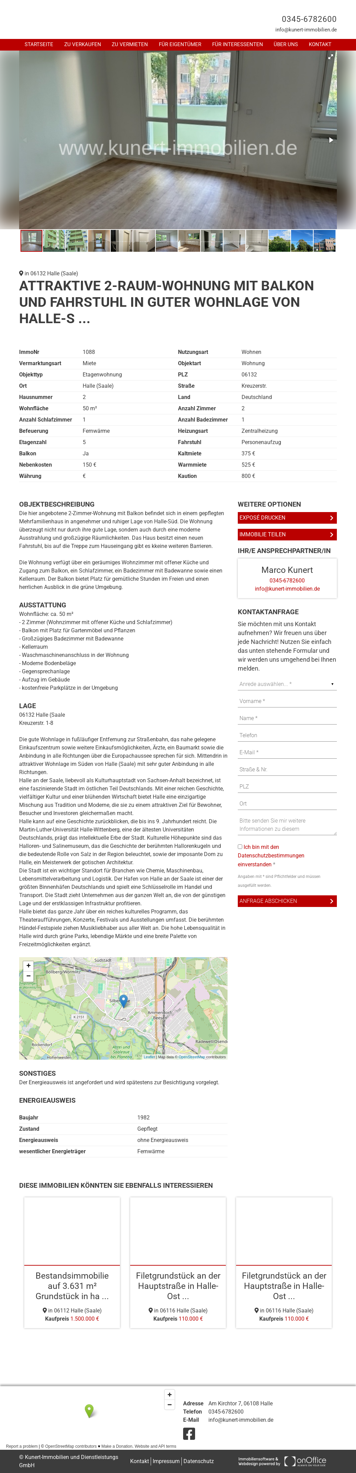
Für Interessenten (237, 44)
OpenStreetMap (192, 1057)
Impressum (166, 1461)
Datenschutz (198, 1461)
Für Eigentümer (180, 44)
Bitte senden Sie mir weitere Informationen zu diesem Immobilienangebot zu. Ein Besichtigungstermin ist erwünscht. (287, 825)
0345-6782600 (309, 19)
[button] (330, 56)
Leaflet (149, 1057)
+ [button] (28, 966)
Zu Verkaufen (82, 44)
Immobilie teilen (262, 534)
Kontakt (320, 44)
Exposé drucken (262, 517)
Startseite (39, 44)
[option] (72, 1262)
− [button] (28, 977)
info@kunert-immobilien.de (306, 30)
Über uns (286, 44)
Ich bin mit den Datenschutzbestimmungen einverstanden (271, 856)
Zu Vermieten (130, 44)
